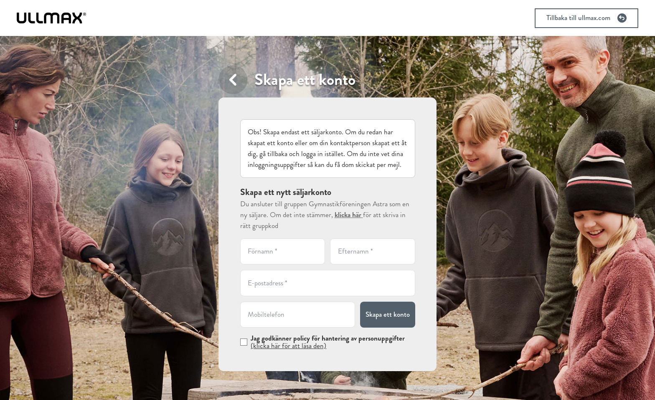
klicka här (349, 215)
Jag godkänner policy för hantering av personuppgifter (328, 342)
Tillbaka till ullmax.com (586, 18)
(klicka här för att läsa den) (288, 346)
